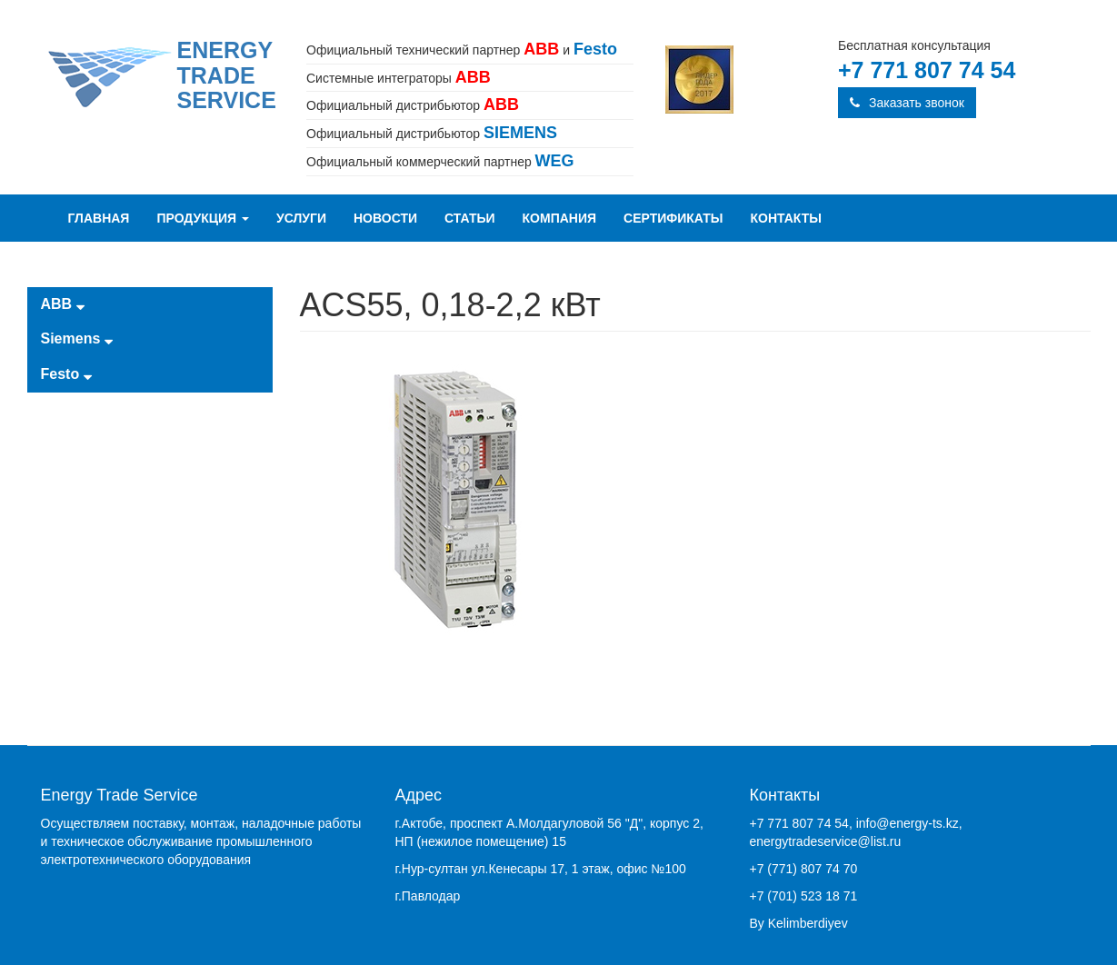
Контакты (786, 218)
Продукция (202, 218)
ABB (63, 304)
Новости (385, 218)
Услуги (301, 218)
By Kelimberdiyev (799, 923)
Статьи (469, 218)
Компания (560, 218)
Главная (99, 218)
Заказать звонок (907, 102)
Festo (66, 374)
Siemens (77, 338)
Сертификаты (673, 218)
